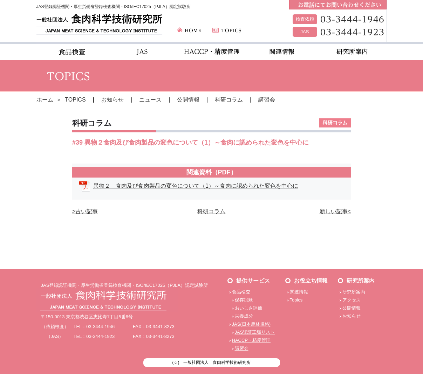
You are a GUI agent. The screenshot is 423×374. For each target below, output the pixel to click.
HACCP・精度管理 (251, 340)
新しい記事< (335, 211)
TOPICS (75, 100)
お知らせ (112, 100)
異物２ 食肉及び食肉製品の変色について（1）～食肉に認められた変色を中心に (195, 186)
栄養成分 (244, 316)
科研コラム (229, 100)
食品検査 (241, 292)
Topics (296, 300)
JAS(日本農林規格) (251, 324)
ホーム (44, 100)
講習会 (266, 100)
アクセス (351, 300)
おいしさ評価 (248, 308)
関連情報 (299, 292)
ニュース (150, 100)
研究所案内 (353, 292)
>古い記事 (85, 211)
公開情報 (188, 100)
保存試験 (244, 300)
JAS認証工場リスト (255, 332)
